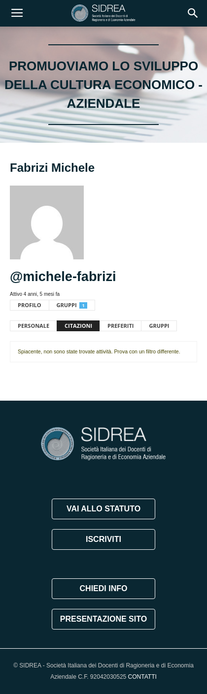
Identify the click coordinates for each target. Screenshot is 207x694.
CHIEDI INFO (104, 588)
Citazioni (78, 325)
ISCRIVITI (103, 539)
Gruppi (72, 305)
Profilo (29, 305)
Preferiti (120, 325)
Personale (33, 325)
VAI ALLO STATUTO (103, 509)
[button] (193, 13)
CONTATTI (142, 676)
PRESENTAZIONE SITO (103, 619)
